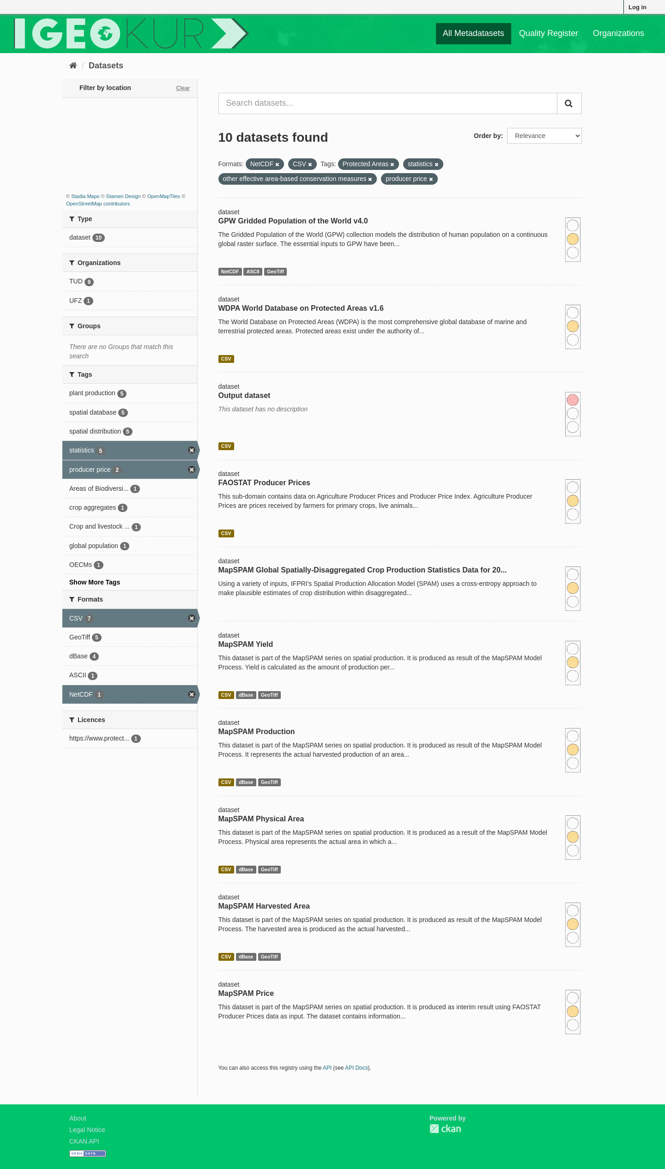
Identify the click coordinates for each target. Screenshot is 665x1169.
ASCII (253, 271)
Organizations (618, 33)
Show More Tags (94, 582)
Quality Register (548, 33)
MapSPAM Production (256, 731)
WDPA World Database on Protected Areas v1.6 (301, 308)
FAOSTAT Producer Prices (264, 483)
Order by (487, 135)
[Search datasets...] (388, 103)
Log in (638, 7)
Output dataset (244, 395)
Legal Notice (87, 1129)
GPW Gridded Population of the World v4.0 (293, 221)
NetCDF (230, 271)
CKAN (445, 1128)
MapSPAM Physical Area (261, 819)
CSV (226, 359)
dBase (246, 695)
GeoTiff (275, 271)
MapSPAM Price (246, 993)
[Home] (73, 65)
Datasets (106, 65)
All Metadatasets (473, 33)
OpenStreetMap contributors (98, 203)
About (77, 1118)
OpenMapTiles (163, 196)
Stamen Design (123, 196)
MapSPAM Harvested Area (264, 906)
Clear (183, 88)
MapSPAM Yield (245, 644)
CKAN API (84, 1141)
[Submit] (569, 103)
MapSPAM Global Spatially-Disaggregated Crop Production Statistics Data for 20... (362, 570)
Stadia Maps (85, 196)
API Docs (356, 1068)
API (327, 1068)
